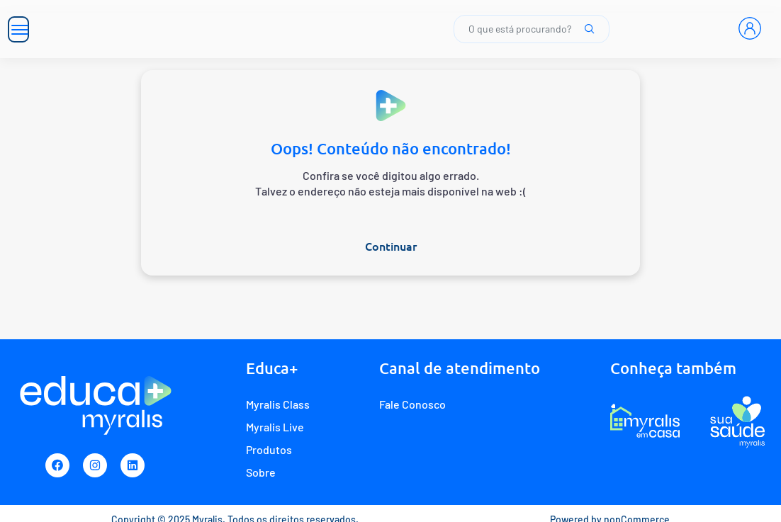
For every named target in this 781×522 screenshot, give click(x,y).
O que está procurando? (531, 29)
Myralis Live (275, 426)
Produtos (269, 449)
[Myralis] (190, 29)
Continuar (391, 246)
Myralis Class (278, 404)
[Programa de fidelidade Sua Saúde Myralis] (737, 421)
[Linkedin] (132, 465)
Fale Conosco (412, 404)
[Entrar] (749, 28)
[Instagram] (95, 465)
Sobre (261, 472)
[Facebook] (57, 465)
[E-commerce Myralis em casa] (645, 421)
